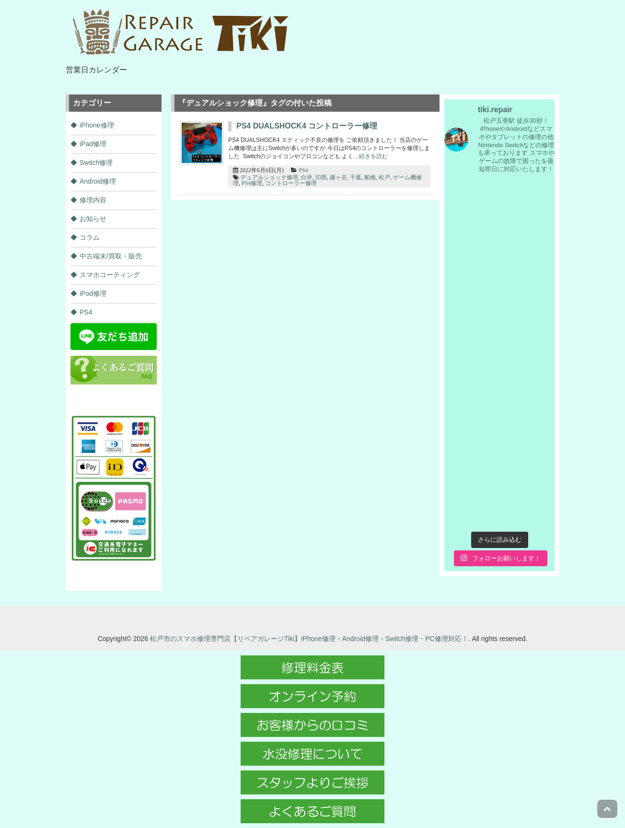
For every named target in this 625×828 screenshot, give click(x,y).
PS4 (303, 170)
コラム (90, 237)
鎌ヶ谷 (338, 177)
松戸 (384, 177)
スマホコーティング (110, 275)
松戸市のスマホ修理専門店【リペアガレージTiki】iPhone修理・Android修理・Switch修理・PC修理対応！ (309, 638)
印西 (321, 177)
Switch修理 (96, 162)
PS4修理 (252, 183)
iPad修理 (93, 144)
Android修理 (98, 181)
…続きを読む (370, 156)
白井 (306, 177)
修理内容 (93, 200)
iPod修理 (93, 293)
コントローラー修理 (291, 183)
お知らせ (93, 218)
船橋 (370, 177)
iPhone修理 (97, 125)
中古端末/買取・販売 (111, 256)
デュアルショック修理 (269, 177)
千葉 (355, 177)
